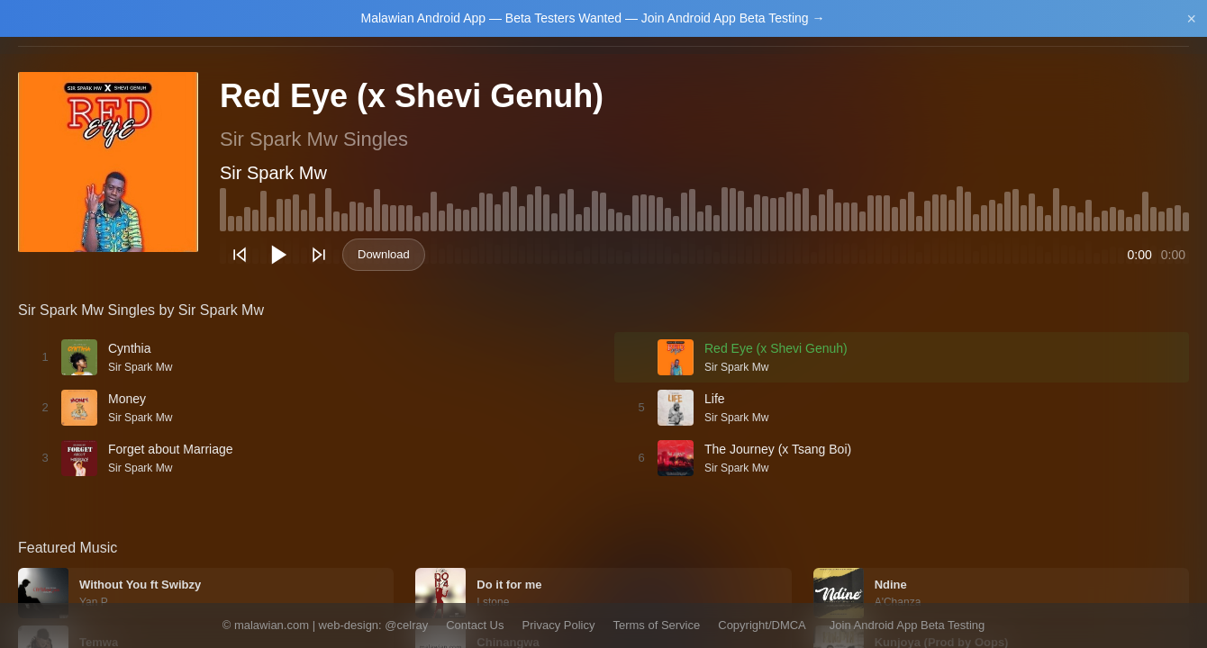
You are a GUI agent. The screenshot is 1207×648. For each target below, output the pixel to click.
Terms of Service (656, 625)
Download (384, 254)
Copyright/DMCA (762, 625)
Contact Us (475, 625)
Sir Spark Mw (273, 173)
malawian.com (271, 625)
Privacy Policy (558, 625)
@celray (406, 625)
